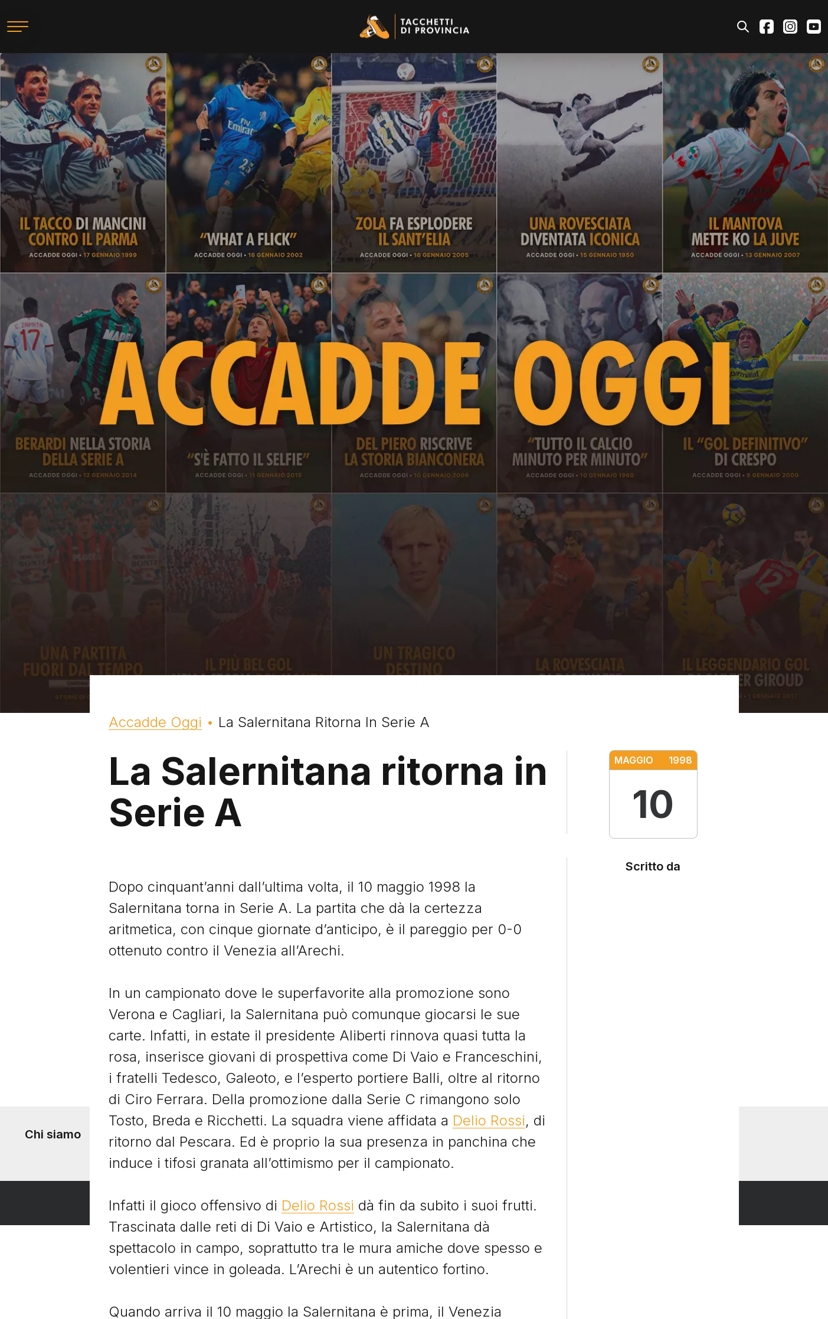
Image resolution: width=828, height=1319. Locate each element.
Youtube (814, 26)
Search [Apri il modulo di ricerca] (743, 26)
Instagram (790, 26)
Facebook (767, 26)
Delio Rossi (489, 1120)
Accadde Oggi (155, 722)
